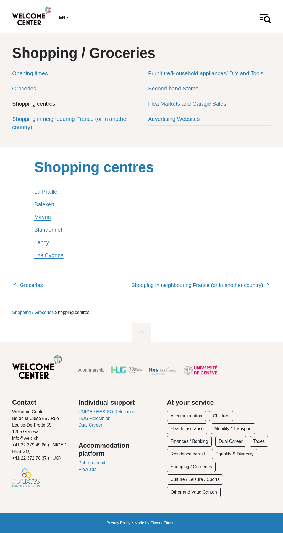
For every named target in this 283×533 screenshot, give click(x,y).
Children (221, 416)
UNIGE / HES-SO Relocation (106, 412)
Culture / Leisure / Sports (195, 479)
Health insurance (187, 429)
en (62, 17)
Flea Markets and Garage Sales (187, 104)
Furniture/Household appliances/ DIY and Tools (205, 73)
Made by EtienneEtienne (156, 523)
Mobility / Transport (233, 429)
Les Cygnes (49, 255)
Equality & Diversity (235, 454)
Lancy (41, 243)
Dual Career (90, 425)
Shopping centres (33, 104)
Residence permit (188, 454)
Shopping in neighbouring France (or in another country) (70, 123)
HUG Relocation (94, 418)
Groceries (24, 89)
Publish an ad (91, 462)
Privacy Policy (118, 523)
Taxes (259, 441)
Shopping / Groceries (33, 312)
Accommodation (186, 416)
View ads (87, 469)
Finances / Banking (189, 441)
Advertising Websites (174, 119)
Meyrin (42, 217)
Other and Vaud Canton (194, 492)
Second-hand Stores (173, 89)
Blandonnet (48, 230)
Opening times (30, 73)
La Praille (45, 192)
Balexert (44, 205)
